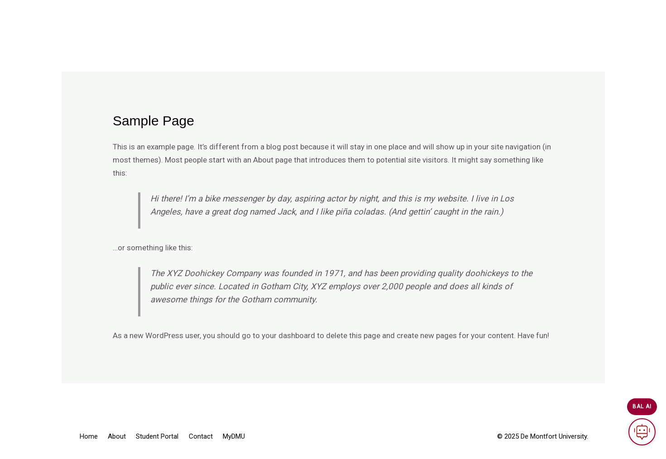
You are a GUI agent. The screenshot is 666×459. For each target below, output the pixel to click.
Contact (380, 18)
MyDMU (422, 18)
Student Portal (326, 18)
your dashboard (288, 335)
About (277, 18)
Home (241, 18)
